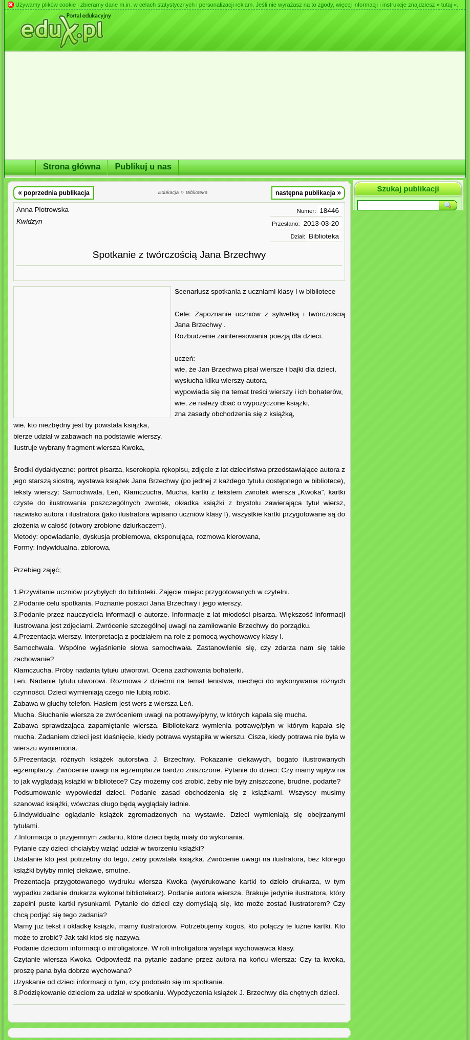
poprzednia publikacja (54, 192)
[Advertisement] (92, 352)
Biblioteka (324, 236)
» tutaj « (446, 5)
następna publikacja (308, 192)
